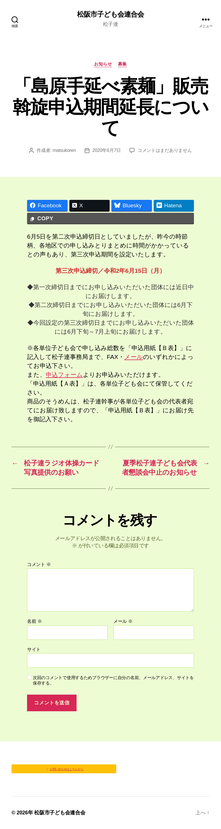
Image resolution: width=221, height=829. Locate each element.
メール (133, 356)
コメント (39, 564)
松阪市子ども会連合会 (110, 14)
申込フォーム (64, 374)
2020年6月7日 (106, 150)
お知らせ (103, 63)
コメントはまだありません (165, 150)
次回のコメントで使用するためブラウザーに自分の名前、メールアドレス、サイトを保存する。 (113, 680)
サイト (34, 649)
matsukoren (64, 150)
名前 (34, 621)
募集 (122, 63)
